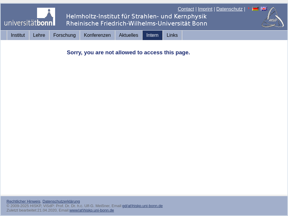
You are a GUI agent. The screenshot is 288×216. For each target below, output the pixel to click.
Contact (186, 9)
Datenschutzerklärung (61, 201)
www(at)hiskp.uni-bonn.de (91, 210)
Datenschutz (229, 9)
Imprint (205, 9)
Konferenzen (97, 35)
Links (172, 35)
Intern (152, 35)
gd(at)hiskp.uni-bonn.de (142, 206)
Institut (18, 35)
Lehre (39, 35)
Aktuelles (128, 35)
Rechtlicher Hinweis (23, 201)
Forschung (64, 35)
